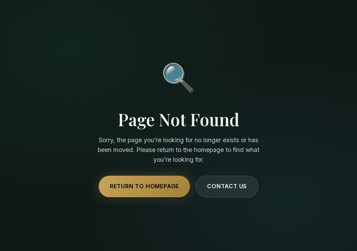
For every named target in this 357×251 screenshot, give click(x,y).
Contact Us (227, 186)
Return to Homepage (144, 186)
